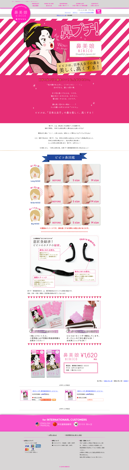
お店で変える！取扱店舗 (80, 4)
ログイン (75, 12)
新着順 (126, 381)
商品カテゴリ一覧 (61, 15)
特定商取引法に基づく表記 (74, 435)
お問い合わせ (95, 4)
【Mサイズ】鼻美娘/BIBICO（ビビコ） (90, 391)
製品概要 (35, 4)
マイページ (68, 12)
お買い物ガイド (63, 4)
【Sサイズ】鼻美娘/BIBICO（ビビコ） (45, 391)
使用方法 (49, 4)
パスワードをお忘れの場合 (87, 12)
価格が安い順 (108, 381)
